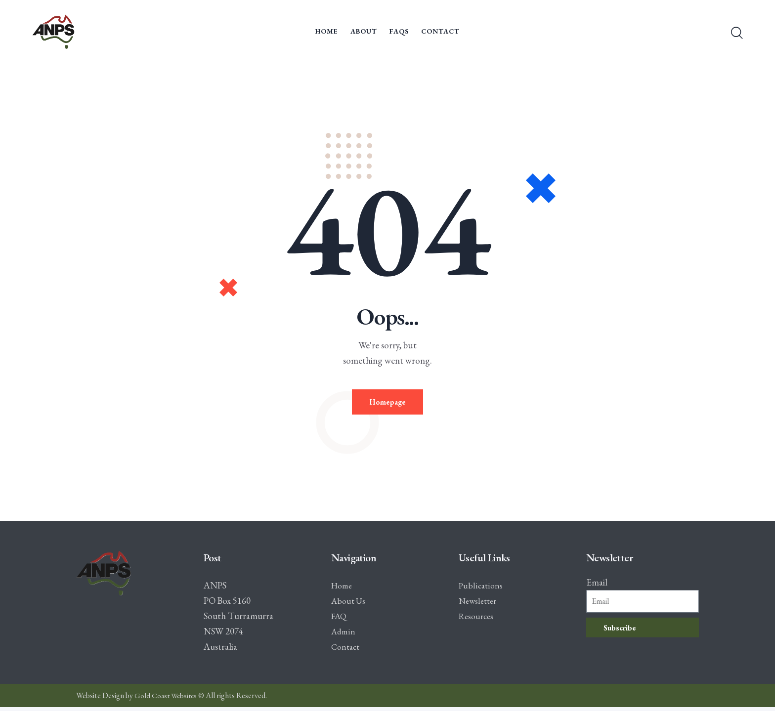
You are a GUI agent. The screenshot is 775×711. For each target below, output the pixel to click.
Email (596, 586)
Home (343, 589)
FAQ (339, 620)
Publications (481, 589)
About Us (349, 604)
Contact (346, 650)
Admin (344, 635)
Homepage (388, 404)
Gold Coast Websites (167, 699)
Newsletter (479, 604)
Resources (477, 620)
